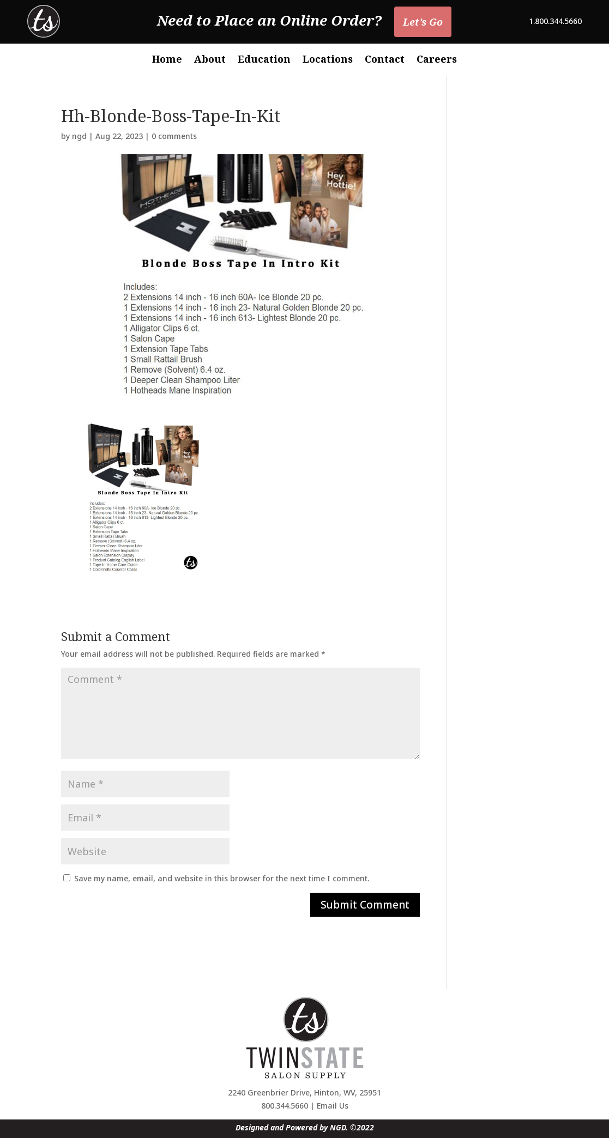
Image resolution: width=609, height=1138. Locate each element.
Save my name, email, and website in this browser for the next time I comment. (221, 878)
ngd (79, 136)
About (210, 60)
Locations (328, 60)
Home (167, 60)
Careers (437, 60)
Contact (385, 60)
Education (264, 60)
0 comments (174, 136)
